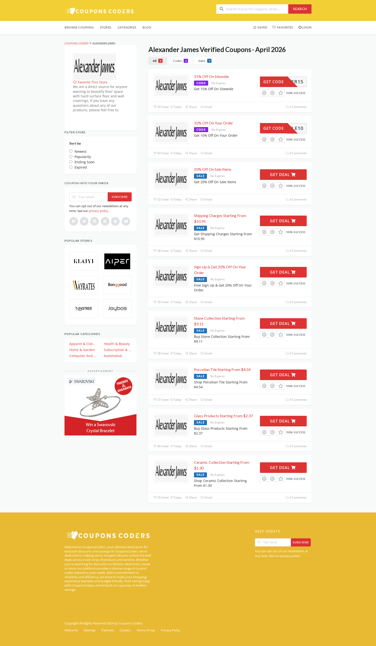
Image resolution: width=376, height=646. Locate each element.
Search (300, 9)
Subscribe (120, 196)
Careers (125, 630)
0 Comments (296, 107)
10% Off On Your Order (213, 123)
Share (191, 107)
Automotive (113, 355)
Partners (107, 630)
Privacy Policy (170, 630)
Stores (105, 27)
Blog (146, 27)
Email (206, 107)
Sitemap (89, 630)
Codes (180, 61)
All (158, 61)
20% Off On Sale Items (212, 169)
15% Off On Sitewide (211, 76)
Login (304, 27)
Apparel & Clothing (83, 343)
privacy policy (98, 211)
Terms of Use (145, 630)
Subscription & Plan (118, 349)
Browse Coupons (79, 27)
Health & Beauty (117, 343)
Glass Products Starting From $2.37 (223, 415)
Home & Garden (82, 349)
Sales (205, 61)
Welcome (71, 630)
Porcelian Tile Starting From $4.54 (222, 369)
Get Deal (283, 174)
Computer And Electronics (83, 355)
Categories (127, 27)
